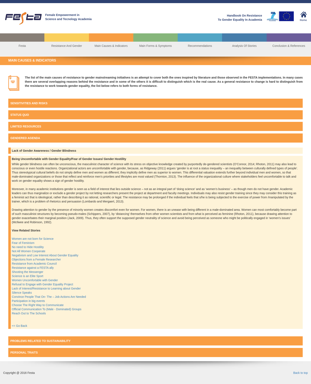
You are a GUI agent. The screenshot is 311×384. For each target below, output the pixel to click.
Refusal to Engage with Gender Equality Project (43, 284)
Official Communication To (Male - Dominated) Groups (47, 309)
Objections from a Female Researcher (37, 259)
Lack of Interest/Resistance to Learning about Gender (46, 288)
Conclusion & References (288, 45)
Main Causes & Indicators (111, 45)
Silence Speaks (22, 292)
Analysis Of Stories (244, 45)
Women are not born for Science (33, 238)
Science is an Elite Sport (28, 276)
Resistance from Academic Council (34, 263)
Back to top (300, 372)
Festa (22, 45)
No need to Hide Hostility (28, 247)
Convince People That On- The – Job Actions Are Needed (49, 296)
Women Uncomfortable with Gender (35, 280)
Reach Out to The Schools (29, 313)
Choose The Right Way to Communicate (38, 305)
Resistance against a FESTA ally (33, 267)
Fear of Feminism (23, 243)
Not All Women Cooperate (29, 251)
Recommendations (200, 45)
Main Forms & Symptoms (155, 45)
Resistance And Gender (66, 45)
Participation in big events (28, 301)
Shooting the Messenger (28, 272)
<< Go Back (19, 325)
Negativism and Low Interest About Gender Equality (45, 255)
